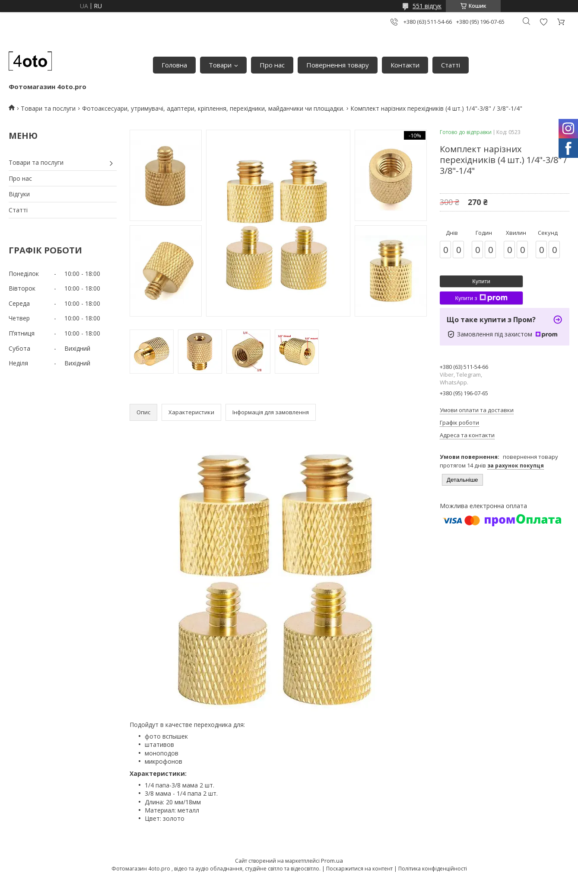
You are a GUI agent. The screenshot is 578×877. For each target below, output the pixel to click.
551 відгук (427, 6)
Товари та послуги (48, 108)
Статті (450, 65)
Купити (481, 281)
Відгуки (19, 194)
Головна (174, 65)
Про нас (272, 65)
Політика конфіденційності (432, 868)
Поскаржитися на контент (359, 868)
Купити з (481, 298)
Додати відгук (543, 22)
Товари (220, 65)
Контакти (405, 65)
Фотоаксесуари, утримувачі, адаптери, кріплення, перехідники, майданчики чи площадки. (213, 108)
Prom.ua (332, 860)
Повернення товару (337, 65)
